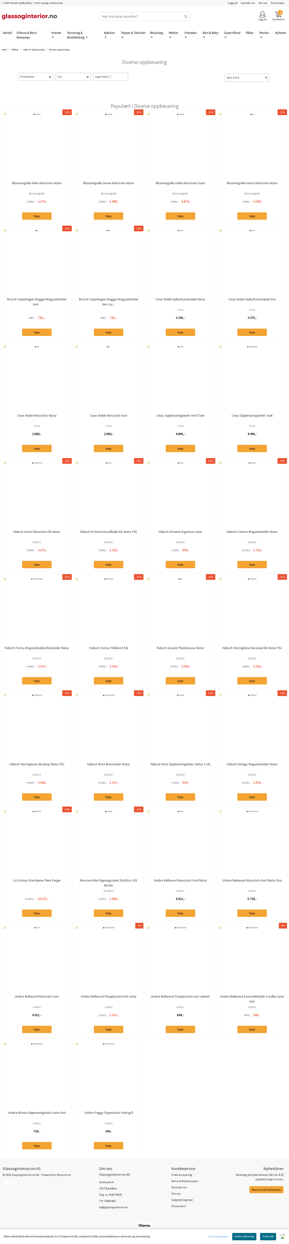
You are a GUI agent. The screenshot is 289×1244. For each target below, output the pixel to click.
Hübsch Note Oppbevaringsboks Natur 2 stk (180, 764)
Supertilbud (232, 33)
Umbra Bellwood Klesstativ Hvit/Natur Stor (252, 880)
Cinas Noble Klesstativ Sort (108, 415)
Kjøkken (109, 33)
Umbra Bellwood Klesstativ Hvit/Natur (180, 880)
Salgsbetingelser (182, 1200)
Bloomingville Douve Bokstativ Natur (108, 183)
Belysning (156, 33)
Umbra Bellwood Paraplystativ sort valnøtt (180, 996)
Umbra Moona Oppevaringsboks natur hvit (37, 1112)
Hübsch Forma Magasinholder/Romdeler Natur (37, 648)
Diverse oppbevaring (57, 49)
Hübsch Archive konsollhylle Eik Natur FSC (108, 532)
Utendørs (190, 33)
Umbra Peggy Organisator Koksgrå (108, 1112)
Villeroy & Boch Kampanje (26, 35)
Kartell (7, 33)
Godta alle (268, 1236)
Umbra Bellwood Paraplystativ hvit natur (109, 996)
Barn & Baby (210, 33)
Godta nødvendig (244, 1236)
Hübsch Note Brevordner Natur (108, 764)
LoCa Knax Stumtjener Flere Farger (37, 880)
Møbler (173, 33)
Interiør (56, 33)
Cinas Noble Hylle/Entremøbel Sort (252, 299)
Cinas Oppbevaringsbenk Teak (252, 415)
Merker (264, 33)
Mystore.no (64, 1175)
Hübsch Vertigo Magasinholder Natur (252, 764)
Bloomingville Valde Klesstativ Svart (180, 183)
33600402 (110, 1201)
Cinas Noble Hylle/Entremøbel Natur (180, 299)
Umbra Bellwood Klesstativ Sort (37, 996)
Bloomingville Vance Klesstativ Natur (252, 183)
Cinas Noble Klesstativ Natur (37, 415)
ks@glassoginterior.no (113, 1207)
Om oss (263, 3)
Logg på (233, 3)
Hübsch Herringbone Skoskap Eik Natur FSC (252, 648)
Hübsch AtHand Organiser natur (180, 532)
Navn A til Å (233, 77)
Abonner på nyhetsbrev (266, 1190)
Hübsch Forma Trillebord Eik (108, 648)
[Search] (144, 16)
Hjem (4, 49)
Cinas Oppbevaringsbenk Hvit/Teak (180, 415)
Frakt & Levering (181, 1175)
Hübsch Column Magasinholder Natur (252, 532)
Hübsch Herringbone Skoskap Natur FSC (36, 764)
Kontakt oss (248, 3)
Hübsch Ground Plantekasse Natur (180, 648)
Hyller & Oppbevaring (32, 49)
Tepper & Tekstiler (133, 33)
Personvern (278, 3)
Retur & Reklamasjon (184, 1181)
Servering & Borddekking (76, 35)
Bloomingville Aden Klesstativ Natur (37, 183)
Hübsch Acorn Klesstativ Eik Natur (36, 532)
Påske (249, 33)
